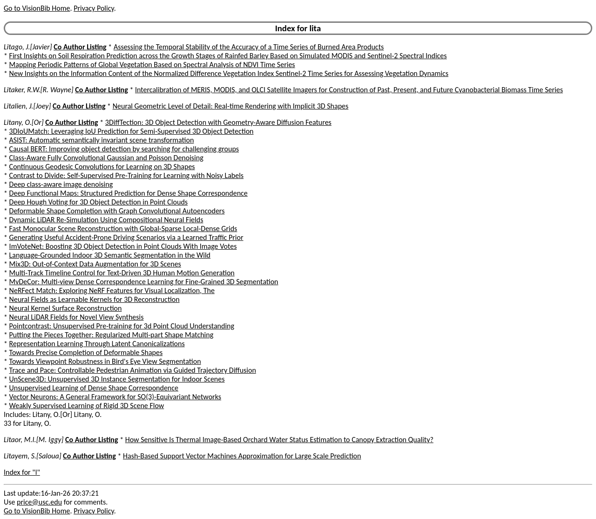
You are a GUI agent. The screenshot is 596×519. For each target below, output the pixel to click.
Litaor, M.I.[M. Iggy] (33, 439)
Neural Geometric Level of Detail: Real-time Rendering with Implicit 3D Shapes (231, 106)
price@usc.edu (39, 502)
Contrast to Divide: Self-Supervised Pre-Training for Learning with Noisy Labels (126, 175)
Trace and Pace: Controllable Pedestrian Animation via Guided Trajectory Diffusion (132, 370)
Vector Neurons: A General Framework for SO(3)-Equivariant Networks (115, 396)
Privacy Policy (94, 8)
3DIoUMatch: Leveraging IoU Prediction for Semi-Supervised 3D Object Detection (131, 131)
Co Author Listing (80, 46)
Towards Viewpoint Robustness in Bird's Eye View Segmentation (105, 361)
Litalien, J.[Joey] (27, 106)
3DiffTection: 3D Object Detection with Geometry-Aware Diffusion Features (218, 122)
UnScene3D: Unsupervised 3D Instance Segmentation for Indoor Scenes (117, 379)
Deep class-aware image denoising (61, 184)
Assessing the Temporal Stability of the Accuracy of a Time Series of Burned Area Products (249, 46)
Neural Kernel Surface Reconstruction (65, 308)
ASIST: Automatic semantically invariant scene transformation (101, 140)
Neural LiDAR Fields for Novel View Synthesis (76, 317)
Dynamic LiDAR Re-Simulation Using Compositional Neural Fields (106, 219)
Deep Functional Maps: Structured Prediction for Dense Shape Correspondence (128, 193)
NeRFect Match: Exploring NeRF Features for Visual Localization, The (112, 290)
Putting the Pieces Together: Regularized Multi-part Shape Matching (111, 334)
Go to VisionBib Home (37, 8)
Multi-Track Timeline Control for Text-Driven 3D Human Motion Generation (122, 272)
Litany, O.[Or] (24, 122)
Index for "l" (22, 472)
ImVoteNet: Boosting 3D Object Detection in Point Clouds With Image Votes (123, 246)
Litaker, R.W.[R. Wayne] (39, 89)
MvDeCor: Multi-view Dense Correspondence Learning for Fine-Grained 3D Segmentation (143, 281)
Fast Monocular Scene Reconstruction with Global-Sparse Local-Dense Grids (123, 228)
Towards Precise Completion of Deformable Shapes (86, 352)
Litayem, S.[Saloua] (32, 455)
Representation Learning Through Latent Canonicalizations (97, 343)
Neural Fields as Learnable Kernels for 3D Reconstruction (94, 299)
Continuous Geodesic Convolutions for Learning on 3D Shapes (102, 166)
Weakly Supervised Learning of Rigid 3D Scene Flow (86, 405)
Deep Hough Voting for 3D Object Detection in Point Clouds (98, 202)
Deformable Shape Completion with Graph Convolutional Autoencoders (117, 210)
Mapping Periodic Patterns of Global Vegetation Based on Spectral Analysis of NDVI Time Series (152, 64)
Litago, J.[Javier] (28, 46)
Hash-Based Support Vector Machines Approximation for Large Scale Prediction (242, 455)
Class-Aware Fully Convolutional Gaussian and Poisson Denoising (106, 157)
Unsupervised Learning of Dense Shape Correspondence (93, 387)
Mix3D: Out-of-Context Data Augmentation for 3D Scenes (95, 264)
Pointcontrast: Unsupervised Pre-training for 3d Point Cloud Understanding (121, 325)
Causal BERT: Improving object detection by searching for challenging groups (124, 148)
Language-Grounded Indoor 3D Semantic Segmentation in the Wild (109, 255)
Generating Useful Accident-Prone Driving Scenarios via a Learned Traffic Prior (126, 237)
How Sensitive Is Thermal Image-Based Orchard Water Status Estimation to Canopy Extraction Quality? (279, 439)
